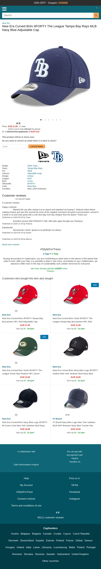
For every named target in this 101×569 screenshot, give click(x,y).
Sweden (50, 554)
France (70, 540)
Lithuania (47, 547)
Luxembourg (60, 547)
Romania (17, 554)
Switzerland (63, 554)
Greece (88, 540)
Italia (28, 547)
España (40, 540)
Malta (72, 547)
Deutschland (27, 540)
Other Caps (32, 166)
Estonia (50, 540)
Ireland (20, 547)
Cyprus (67, 533)
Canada (47, 533)
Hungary (10, 547)
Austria (15, 533)
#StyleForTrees (26, 492)
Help (26, 478)
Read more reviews (10, 244)
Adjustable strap (34, 173)
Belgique (25, 533)
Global (79, 540)
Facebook (74, 492)
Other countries (50, 561)
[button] (41, 119)
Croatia (57, 533)
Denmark (13, 540)
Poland (80, 547)
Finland (60, 540)
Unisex (30, 176)
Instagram (74, 498)
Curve (30, 181)
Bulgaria (36, 533)
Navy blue (31, 186)
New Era (6, 23)
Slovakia (28, 554)
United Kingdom (80, 554)
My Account (26, 485)
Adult (29, 171)
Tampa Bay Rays (34, 168)
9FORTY (31, 183)
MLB (29, 178)
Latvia (36, 547)
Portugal (90, 547)
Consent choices (26, 498)
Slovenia (39, 554)
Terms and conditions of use (26, 505)
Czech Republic (81, 533)
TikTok (74, 485)
